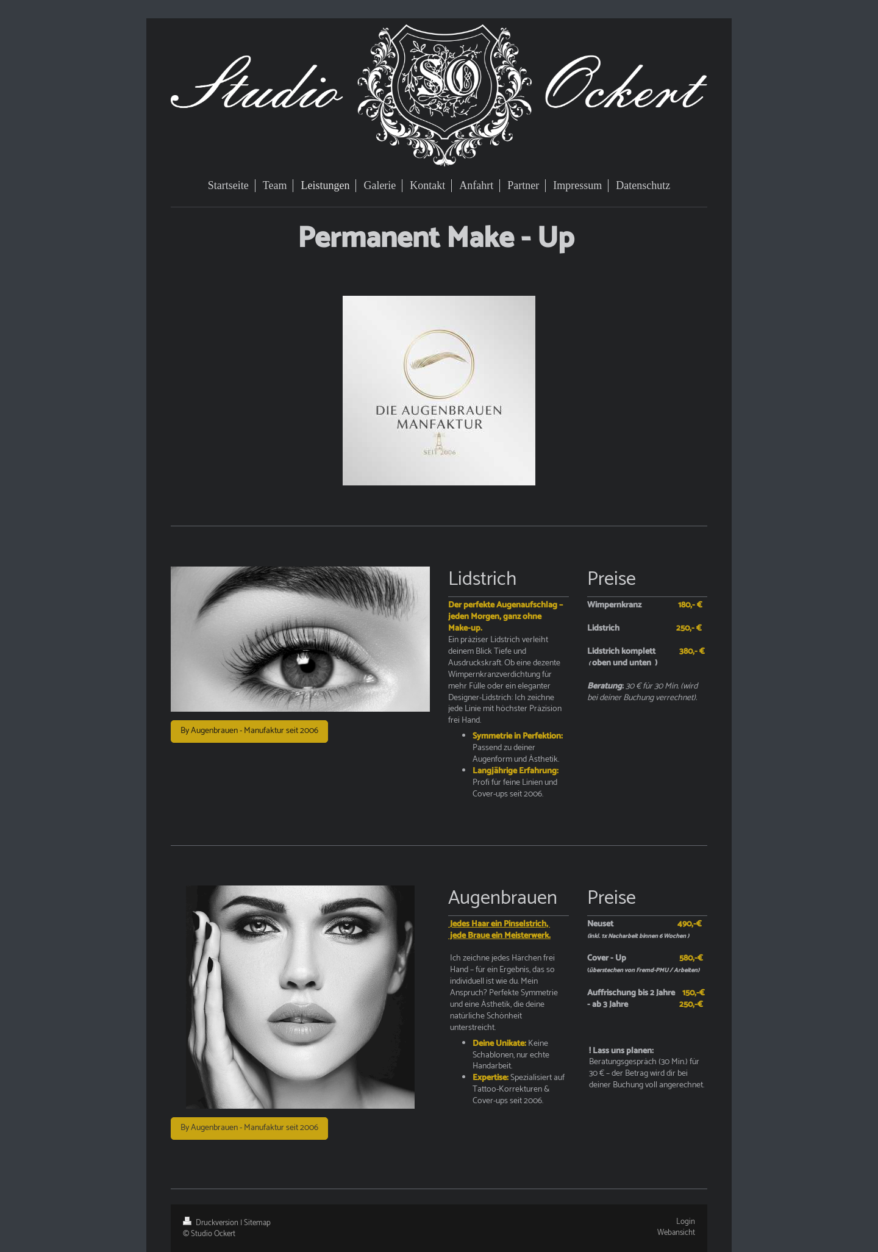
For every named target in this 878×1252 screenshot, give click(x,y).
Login (685, 1221)
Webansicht (676, 1232)
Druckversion (211, 1223)
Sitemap (257, 1223)
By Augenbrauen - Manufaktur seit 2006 (249, 731)
